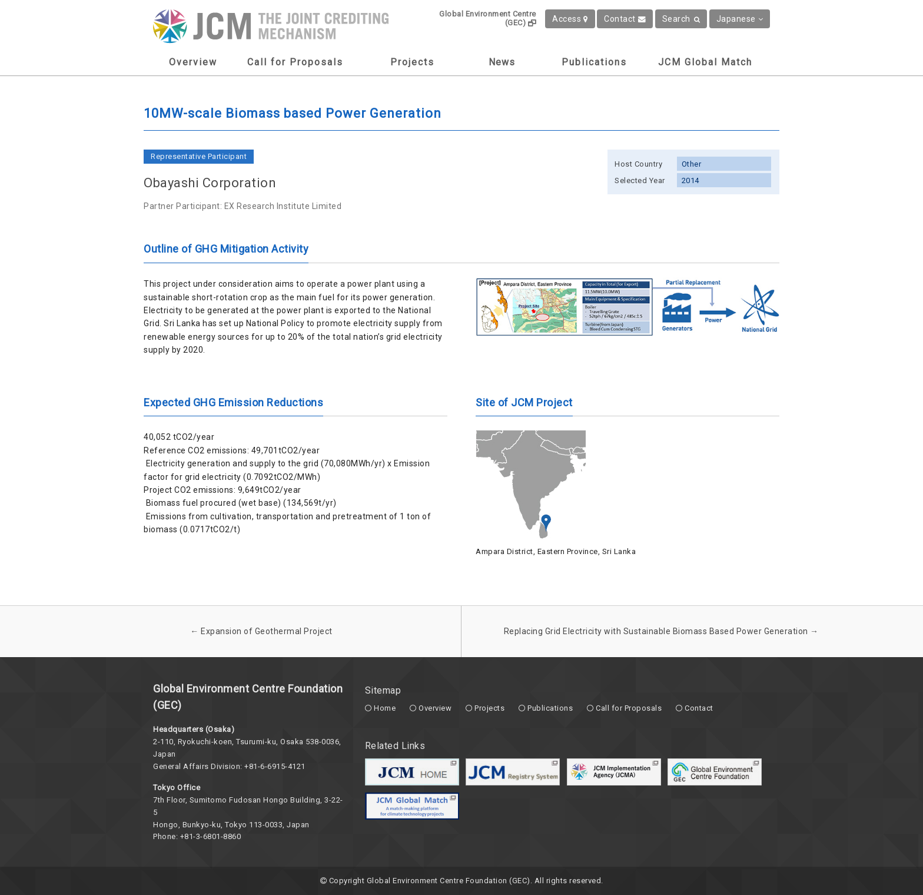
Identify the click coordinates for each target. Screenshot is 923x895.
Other (692, 164)
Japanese (739, 19)
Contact (625, 19)
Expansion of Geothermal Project (261, 631)
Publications (594, 62)
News (502, 62)
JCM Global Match (705, 62)
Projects (412, 62)
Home (385, 708)
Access (570, 19)
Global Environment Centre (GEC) (487, 18)
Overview (193, 62)
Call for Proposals (295, 62)
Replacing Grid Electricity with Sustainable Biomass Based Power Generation (661, 631)
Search (681, 19)
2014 (690, 180)
